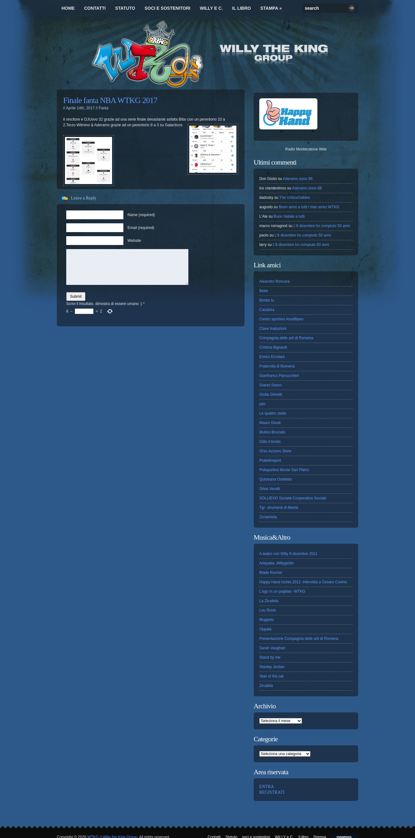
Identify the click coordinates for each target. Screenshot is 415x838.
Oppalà (265, 629)
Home (68, 8)
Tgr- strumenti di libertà (278, 507)
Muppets (266, 620)
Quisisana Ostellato (275, 479)
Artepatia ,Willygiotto (276, 563)
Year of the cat (271, 676)
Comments (136, 253)
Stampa (271, 8)
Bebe (263, 291)
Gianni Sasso (270, 385)
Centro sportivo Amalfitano (281, 319)
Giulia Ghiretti (270, 394)
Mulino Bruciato (272, 432)
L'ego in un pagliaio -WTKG (282, 591)
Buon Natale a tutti (289, 216)
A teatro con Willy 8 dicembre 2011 (288, 554)
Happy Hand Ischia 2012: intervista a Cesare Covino (303, 582)
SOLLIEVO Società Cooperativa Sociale (292, 498)
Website (134, 240)
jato (262, 404)
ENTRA (266, 786)
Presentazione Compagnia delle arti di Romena (298, 638)
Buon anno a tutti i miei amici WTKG (309, 207)
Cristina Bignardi (273, 347)
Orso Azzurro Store (275, 451)
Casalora (266, 309)
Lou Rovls (267, 610)
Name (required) (141, 215)
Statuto (125, 8)
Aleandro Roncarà (274, 281)
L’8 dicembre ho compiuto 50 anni (322, 226)
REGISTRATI (271, 792)
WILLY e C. (211, 8)
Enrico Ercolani (272, 357)
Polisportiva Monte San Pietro (284, 470)
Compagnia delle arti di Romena (286, 338)
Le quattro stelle (272, 413)
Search (351, 8)
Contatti (95, 8)
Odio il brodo (270, 441)
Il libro (241, 8)
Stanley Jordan (271, 667)
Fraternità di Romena (277, 366)
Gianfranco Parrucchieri (279, 375)
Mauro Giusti (270, 423)
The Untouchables (294, 197)
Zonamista (268, 517)
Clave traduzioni (272, 328)
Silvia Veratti (269, 489)
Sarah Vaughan (272, 648)
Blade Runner (270, 572)
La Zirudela (268, 601)
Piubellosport (270, 460)
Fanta (103, 108)
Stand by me (269, 657)
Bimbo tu (266, 300)
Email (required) (140, 228)
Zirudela (266, 685)
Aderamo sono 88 (298, 179)
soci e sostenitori (167, 8)
